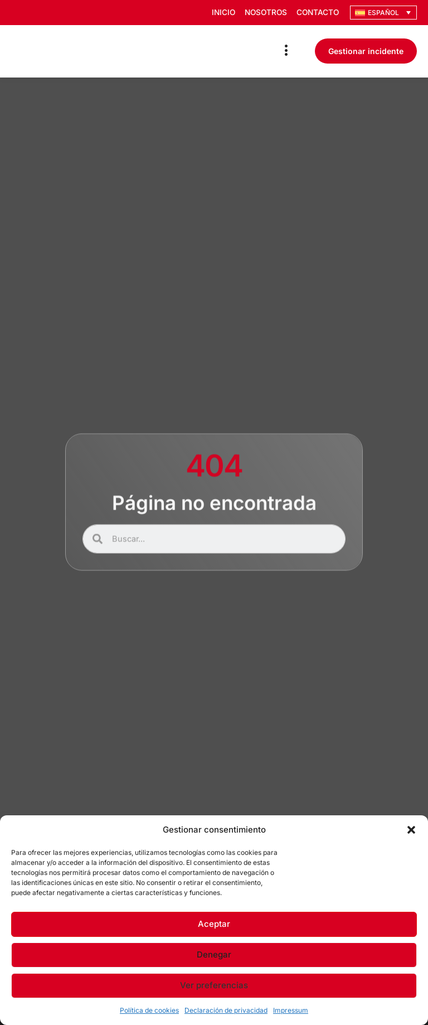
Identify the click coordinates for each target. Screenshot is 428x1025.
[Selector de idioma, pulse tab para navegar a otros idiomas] (383, 13)
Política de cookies (149, 1010)
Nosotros (263, 12)
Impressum (290, 1010)
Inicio (219, 12)
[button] (411, 829)
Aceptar (214, 923)
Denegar (214, 954)
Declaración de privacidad (226, 1010)
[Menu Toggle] (286, 51)
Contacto (317, 12)
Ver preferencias (214, 985)
